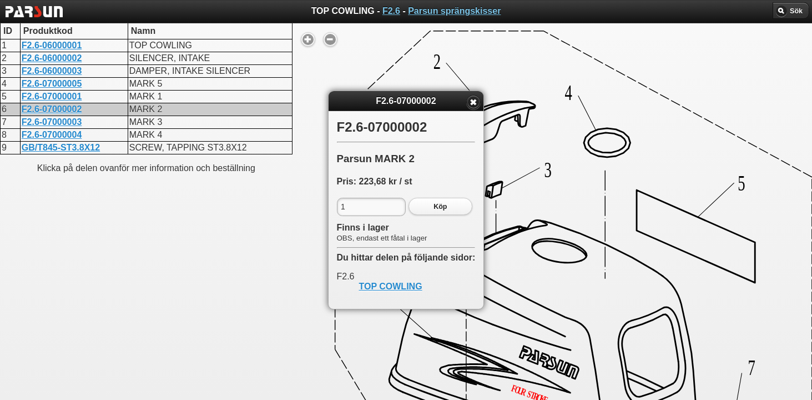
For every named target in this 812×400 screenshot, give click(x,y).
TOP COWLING (390, 286)
